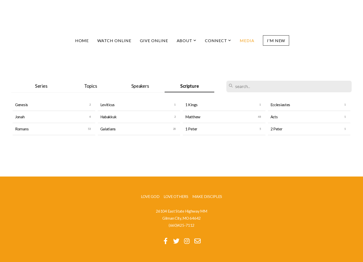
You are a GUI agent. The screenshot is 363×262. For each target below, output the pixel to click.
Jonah (20, 116)
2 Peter (276, 129)
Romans (21, 129)
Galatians (108, 129)
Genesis (21, 104)
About (187, 40)
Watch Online (114, 40)
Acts (274, 116)
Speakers (140, 86)
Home (82, 40)
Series (41, 86)
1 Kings (191, 104)
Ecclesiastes (280, 104)
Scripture (189, 86)
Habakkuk (108, 116)
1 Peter (191, 129)
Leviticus (107, 104)
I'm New (276, 40)
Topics (90, 86)
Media (247, 40)
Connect (218, 40)
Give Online (154, 40)
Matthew (192, 116)
